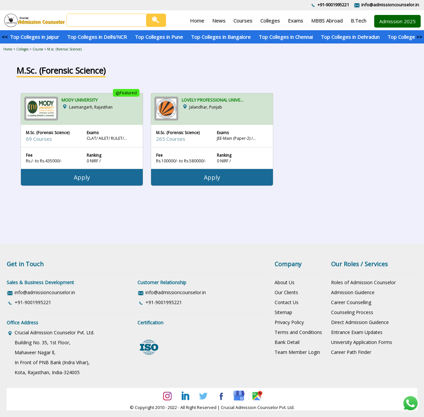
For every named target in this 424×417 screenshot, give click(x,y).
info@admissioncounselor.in (390, 5)
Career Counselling (351, 302)
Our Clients (286, 292)
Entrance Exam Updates (356, 332)
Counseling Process (352, 312)
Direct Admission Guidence (360, 322)
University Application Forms (361, 342)
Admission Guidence (353, 292)
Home (7, 49)
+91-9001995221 (333, 5)
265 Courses (170, 138)
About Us (285, 282)
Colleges (22, 49)
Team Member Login (297, 352)
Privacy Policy (289, 322)
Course (38, 49)
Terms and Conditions (298, 332)
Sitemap (283, 312)
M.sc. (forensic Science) (64, 49)
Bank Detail (287, 342)
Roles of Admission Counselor (363, 282)
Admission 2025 (397, 21)
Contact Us (286, 302)
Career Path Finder (351, 352)
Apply (82, 177)
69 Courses (39, 138)
